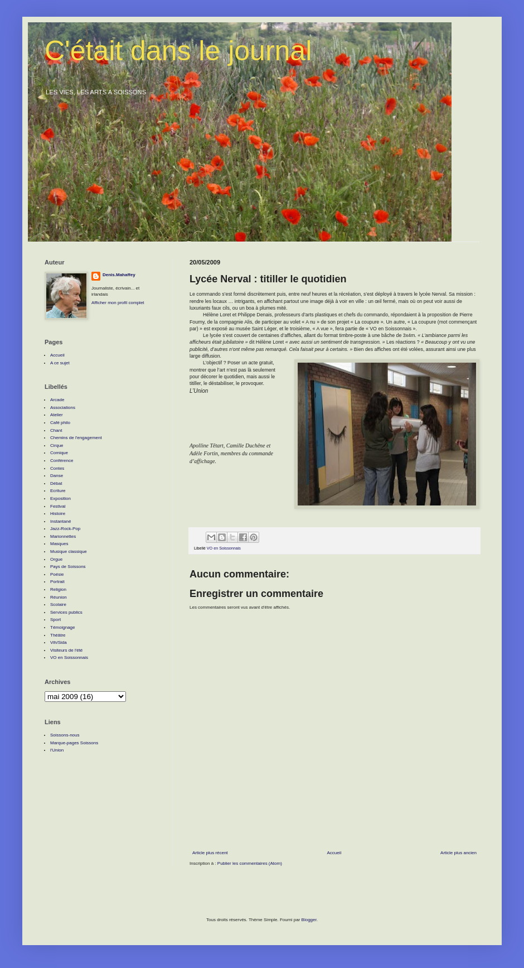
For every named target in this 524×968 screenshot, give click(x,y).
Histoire (57, 513)
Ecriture (58, 490)
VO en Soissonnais (224, 548)
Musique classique (68, 551)
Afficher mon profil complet (117, 302)
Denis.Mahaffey (119, 274)
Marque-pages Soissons (74, 742)
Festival (58, 506)
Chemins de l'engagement (76, 437)
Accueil (334, 852)
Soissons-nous (64, 735)
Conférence (61, 460)
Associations (62, 407)
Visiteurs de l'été (66, 650)
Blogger (309, 919)
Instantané (60, 521)
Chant (56, 430)
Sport (55, 619)
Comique (59, 452)
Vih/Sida (58, 642)
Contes (57, 468)
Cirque (57, 445)
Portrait (57, 581)
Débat (56, 483)
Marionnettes (63, 536)
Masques (59, 543)
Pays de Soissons (68, 566)
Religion (58, 589)
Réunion (58, 597)
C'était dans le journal (178, 50)
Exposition (60, 498)
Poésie (57, 574)
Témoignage (62, 627)
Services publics (66, 612)
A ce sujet (60, 362)
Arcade (57, 399)
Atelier (56, 414)
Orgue (56, 559)
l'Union (57, 750)
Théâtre (58, 635)
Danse (56, 475)
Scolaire (58, 604)
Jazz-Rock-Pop (65, 528)
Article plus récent (210, 852)
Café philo (60, 422)
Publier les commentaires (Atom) (249, 863)
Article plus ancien (458, 852)
